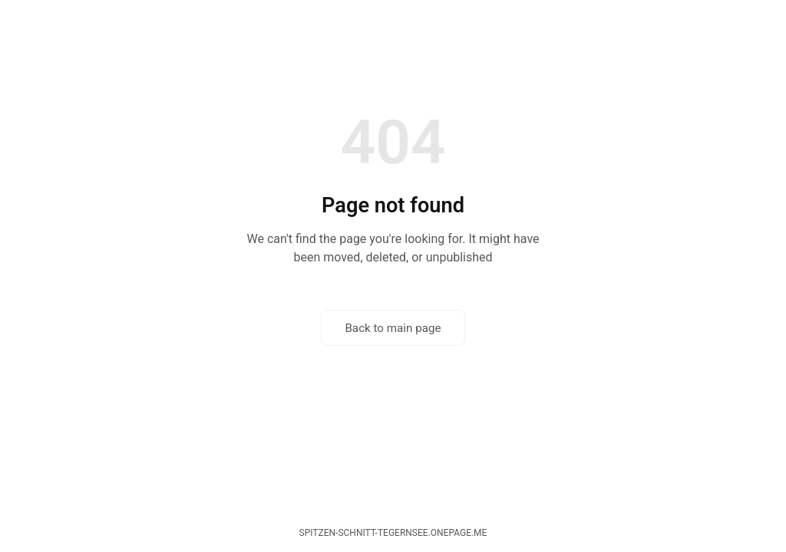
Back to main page (393, 328)
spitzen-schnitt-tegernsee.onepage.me (393, 532)
